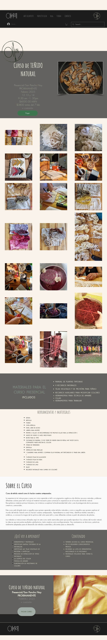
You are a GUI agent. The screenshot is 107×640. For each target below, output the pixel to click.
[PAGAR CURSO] (26, 611)
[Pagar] (27, 113)
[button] (66, 24)
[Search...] (87, 24)
